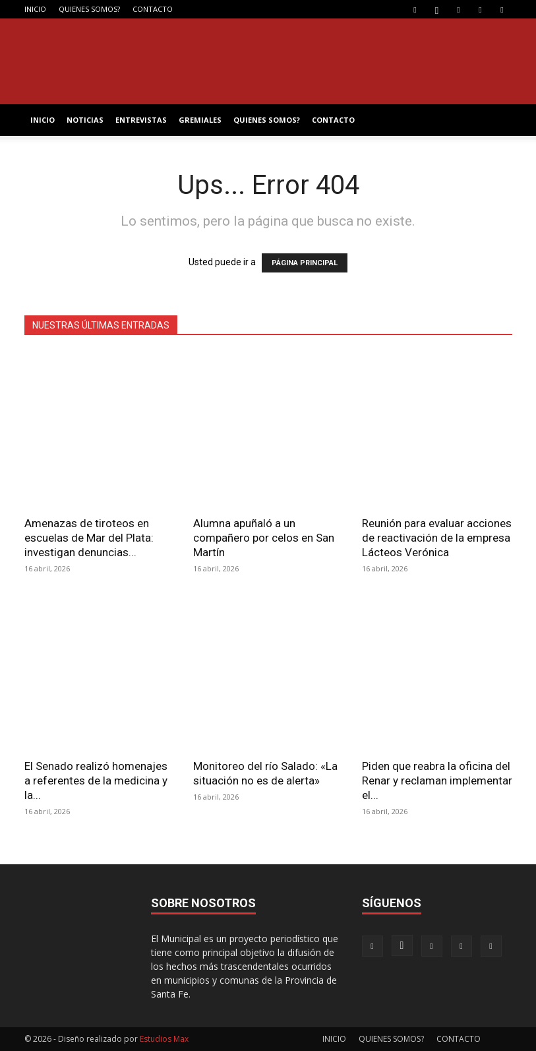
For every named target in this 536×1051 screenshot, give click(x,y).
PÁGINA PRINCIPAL (305, 263)
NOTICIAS (85, 120)
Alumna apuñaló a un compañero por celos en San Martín (263, 538)
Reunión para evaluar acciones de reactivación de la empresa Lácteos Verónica (437, 538)
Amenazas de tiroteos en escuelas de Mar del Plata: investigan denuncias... (89, 538)
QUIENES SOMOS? (89, 9)
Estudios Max (164, 1038)
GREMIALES (200, 120)
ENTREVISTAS (141, 120)
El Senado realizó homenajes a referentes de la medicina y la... (95, 780)
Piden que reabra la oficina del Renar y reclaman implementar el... (437, 780)
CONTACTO (153, 9)
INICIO (35, 9)
